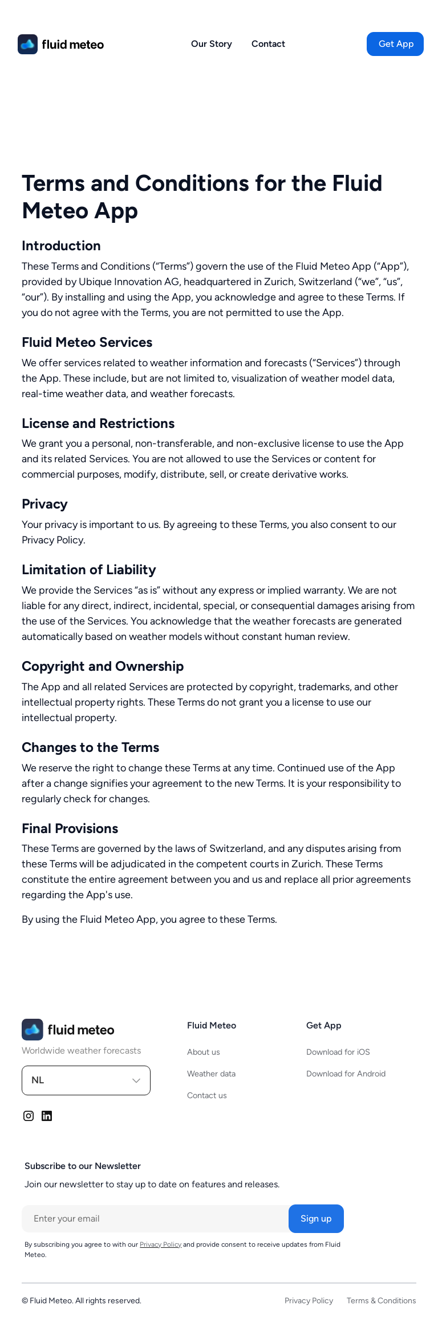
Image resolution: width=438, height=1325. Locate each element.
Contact (268, 43)
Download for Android (346, 1073)
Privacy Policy (309, 1301)
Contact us (207, 1095)
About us (203, 1052)
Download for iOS (338, 1052)
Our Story (211, 43)
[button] (396, 44)
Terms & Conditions (381, 1301)
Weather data (211, 1073)
